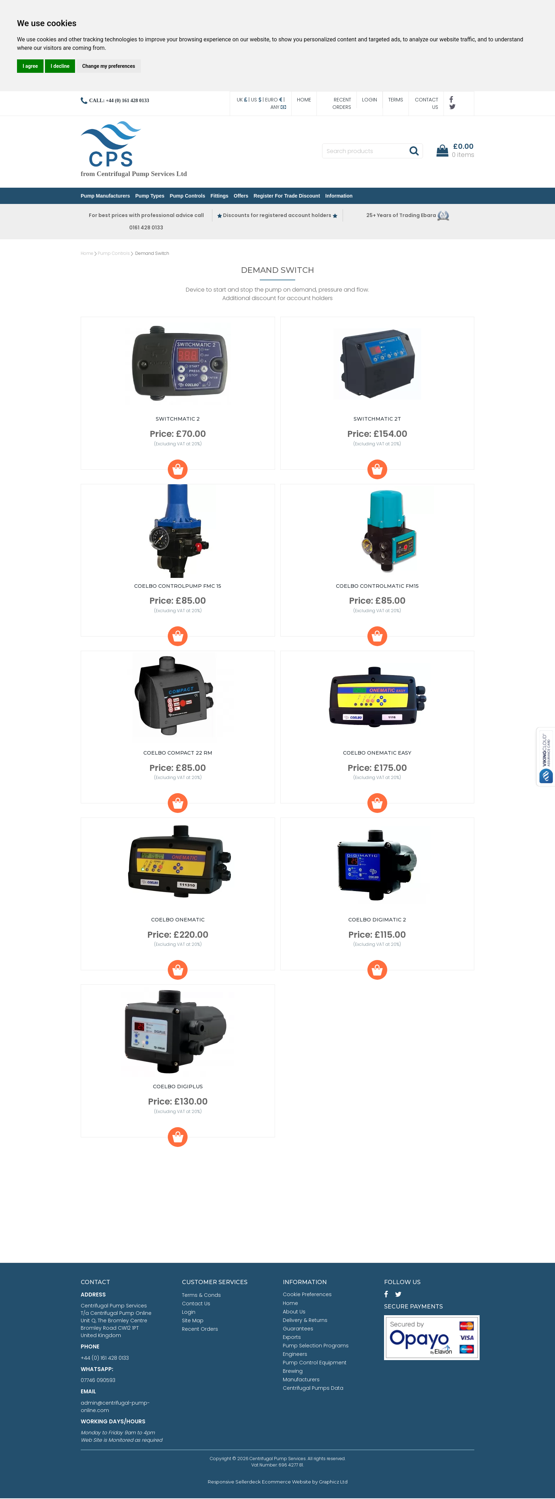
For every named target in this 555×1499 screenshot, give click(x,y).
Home (304, 99)
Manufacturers (301, 1380)
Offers (241, 196)
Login (369, 99)
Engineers (295, 1354)
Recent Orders (341, 103)
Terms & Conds (201, 1295)
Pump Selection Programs (316, 1346)
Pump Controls (187, 196)
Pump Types (149, 196)
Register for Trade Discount (287, 196)
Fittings (220, 196)
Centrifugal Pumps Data (313, 1388)
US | (258, 99)
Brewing (293, 1371)
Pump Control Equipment (315, 1363)
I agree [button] (30, 66)
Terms (395, 99)
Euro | (275, 99)
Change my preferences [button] (108, 66)
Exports (292, 1337)
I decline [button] (60, 66)
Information (339, 196)
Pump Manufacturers (105, 196)
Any (278, 107)
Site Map (193, 1321)
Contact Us (426, 103)
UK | (244, 99)
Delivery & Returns (305, 1320)
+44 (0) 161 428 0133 (105, 1358)
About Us (294, 1312)
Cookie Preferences (307, 1295)
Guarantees (298, 1329)
